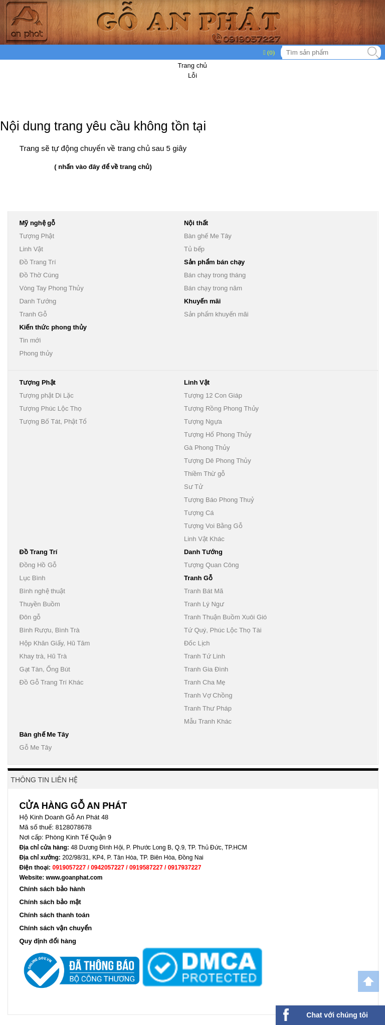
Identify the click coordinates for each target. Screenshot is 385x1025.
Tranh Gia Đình (206, 669)
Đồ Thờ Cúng (39, 275)
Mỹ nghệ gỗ (37, 223)
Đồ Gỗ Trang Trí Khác (51, 682)
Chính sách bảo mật (50, 902)
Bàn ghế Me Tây (208, 236)
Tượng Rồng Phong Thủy (221, 408)
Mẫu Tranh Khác (208, 721)
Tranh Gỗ (33, 314)
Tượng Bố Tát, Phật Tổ (53, 421)
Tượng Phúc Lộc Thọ (50, 408)
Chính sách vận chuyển (55, 928)
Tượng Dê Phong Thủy (217, 460)
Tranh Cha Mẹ (204, 682)
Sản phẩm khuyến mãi (216, 314)
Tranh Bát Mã (203, 591)
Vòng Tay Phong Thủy (51, 288)
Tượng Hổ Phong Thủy (218, 434)
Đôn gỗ (30, 617)
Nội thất (196, 223)
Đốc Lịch (197, 643)
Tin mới (30, 340)
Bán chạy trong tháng (215, 275)
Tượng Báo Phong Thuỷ (219, 499)
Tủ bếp (194, 249)
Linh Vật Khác (204, 539)
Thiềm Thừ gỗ (204, 473)
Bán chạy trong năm (213, 288)
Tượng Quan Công (211, 565)
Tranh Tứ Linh (204, 656)
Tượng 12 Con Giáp (213, 395)
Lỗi (192, 75)
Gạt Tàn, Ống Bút (44, 669)
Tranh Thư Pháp (208, 708)
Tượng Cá (199, 513)
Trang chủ (193, 65)
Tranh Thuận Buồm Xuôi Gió (225, 617)
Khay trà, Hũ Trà (43, 656)
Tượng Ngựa (203, 421)
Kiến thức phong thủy (52, 327)
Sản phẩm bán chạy (214, 262)
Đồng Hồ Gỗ (38, 565)
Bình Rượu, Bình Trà (49, 630)
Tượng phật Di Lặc (46, 395)
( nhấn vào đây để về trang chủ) (102, 166)
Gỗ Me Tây (35, 747)
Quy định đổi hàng (47, 941)
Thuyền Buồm (39, 604)
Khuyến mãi (202, 301)
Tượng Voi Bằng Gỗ (213, 526)
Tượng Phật (36, 236)
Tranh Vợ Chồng (208, 695)
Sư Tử (193, 486)
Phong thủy (36, 353)
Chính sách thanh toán (54, 915)
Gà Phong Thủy (207, 447)
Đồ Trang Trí (37, 262)
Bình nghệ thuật (42, 591)
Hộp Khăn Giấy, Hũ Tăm (54, 643)
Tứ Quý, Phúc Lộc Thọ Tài (223, 630)
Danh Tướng (37, 301)
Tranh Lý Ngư (204, 604)
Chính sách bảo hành (52, 889)
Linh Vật (31, 249)
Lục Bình (32, 578)
